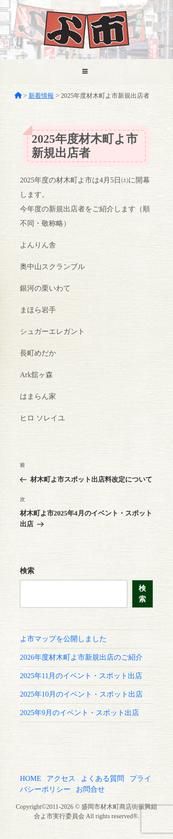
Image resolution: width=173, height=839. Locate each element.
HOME (30, 778)
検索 (27, 571)
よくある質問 (102, 778)
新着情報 (41, 95)
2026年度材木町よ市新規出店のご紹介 (81, 657)
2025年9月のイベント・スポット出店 (79, 712)
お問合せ (90, 789)
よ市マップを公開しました (63, 639)
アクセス (61, 778)
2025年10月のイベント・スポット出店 (81, 694)
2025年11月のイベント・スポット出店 (81, 675)
